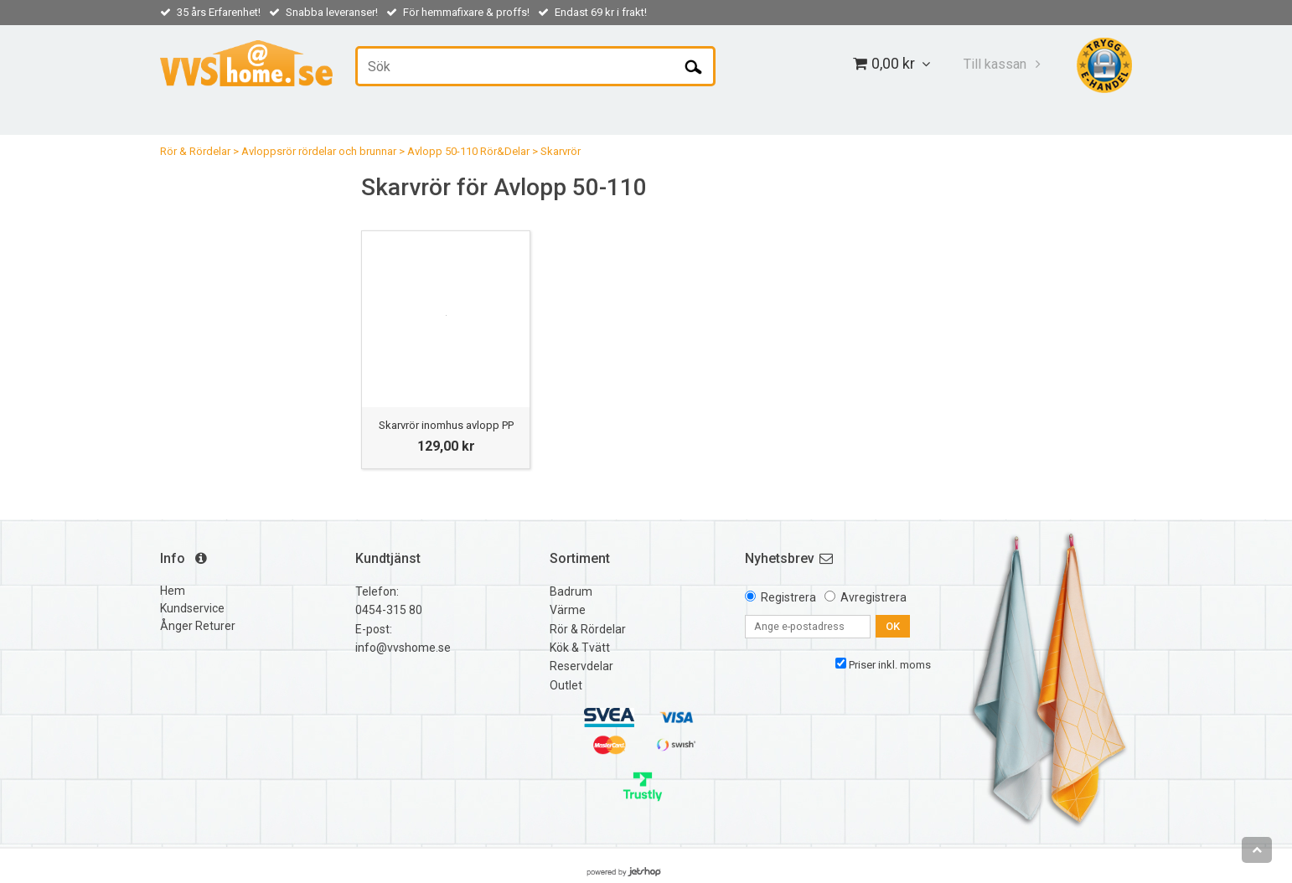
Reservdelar (581, 666)
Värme (568, 610)
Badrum (571, 591)
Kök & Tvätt (580, 647)
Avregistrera (873, 597)
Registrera (788, 597)
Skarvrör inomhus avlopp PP (446, 425)
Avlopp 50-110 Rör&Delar (468, 151)
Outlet (566, 685)
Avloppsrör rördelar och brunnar (318, 151)
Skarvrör (560, 151)
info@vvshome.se (403, 647)
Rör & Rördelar (195, 151)
